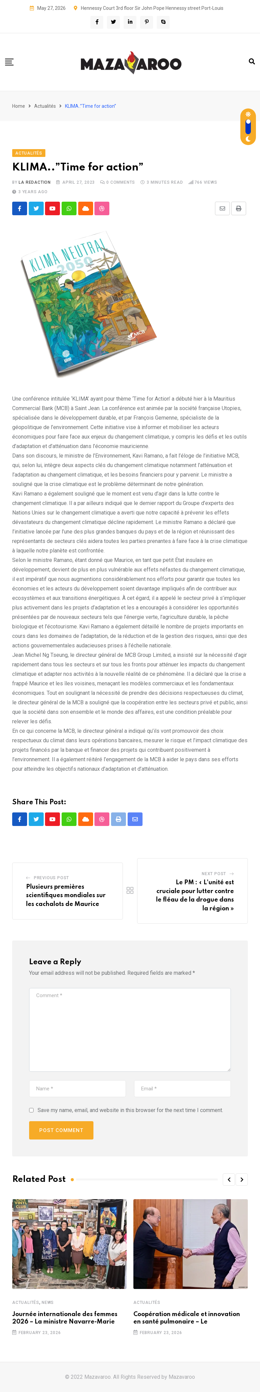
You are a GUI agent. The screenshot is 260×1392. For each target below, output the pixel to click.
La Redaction (35, 182)
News (48, 1302)
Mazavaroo (182, 1377)
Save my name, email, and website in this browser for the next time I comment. (130, 1110)
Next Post (214, 874)
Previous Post (51, 877)
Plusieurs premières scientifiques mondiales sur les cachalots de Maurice (66, 895)
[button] (229, 1180)
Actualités (45, 106)
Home (18, 106)
